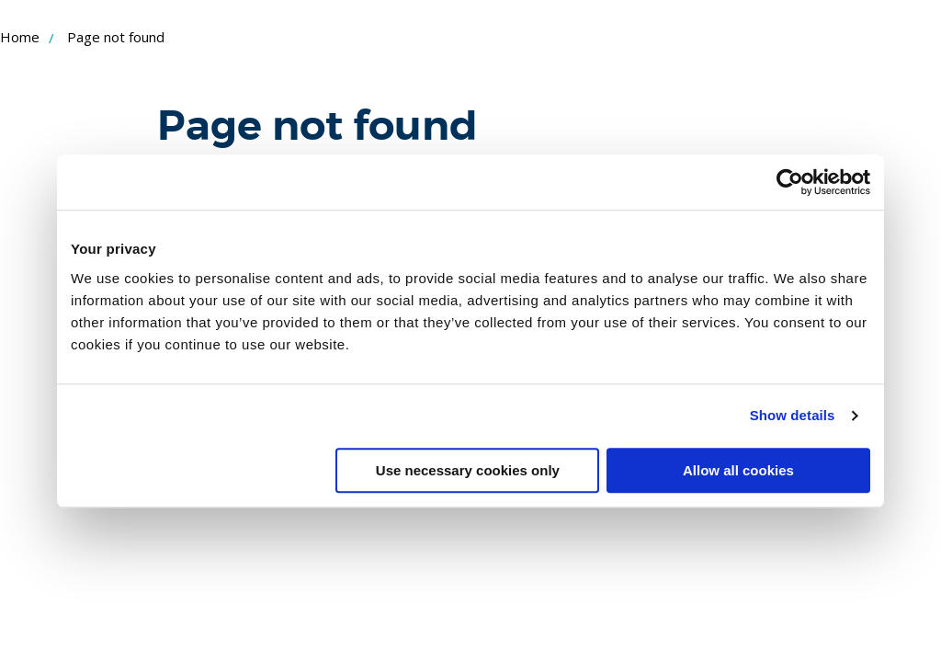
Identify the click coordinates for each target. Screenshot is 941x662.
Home (20, 37)
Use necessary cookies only (468, 470)
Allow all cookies (738, 470)
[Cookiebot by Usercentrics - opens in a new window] (789, 182)
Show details (792, 415)
